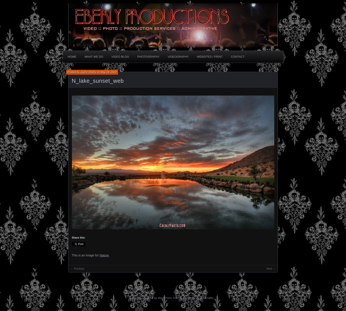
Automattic (207, 298)
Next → (271, 268)
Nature (104, 255)
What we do (94, 56)
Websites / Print (210, 56)
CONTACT (237, 56)
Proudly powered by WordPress (152, 298)
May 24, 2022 (109, 72)
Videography (178, 56)
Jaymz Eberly (88, 72)
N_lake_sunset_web (98, 81)
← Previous (77, 268)
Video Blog (120, 56)
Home (72, 56)
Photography (148, 56)
